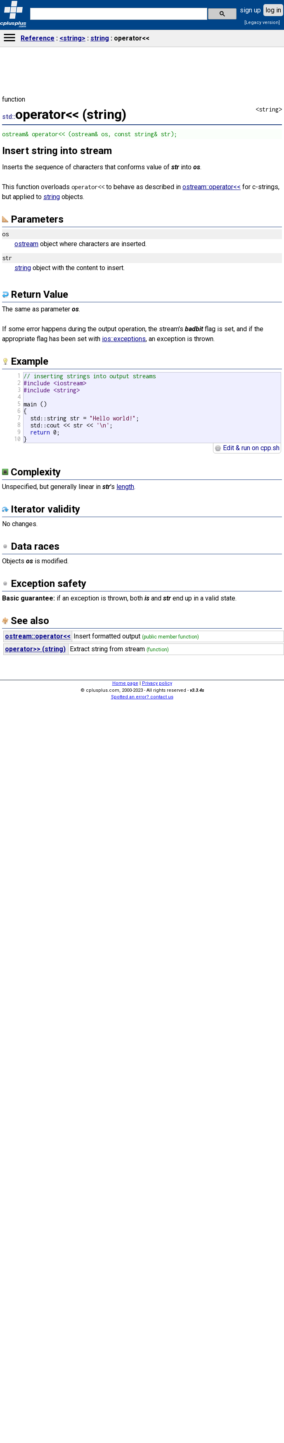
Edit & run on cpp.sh (247, 448)
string (99, 38)
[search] (117, 14)
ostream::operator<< (211, 187)
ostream (26, 244)
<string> (72, 38)
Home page (125, 683)
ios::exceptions (124, 339)
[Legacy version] (262, 22)
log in (273, 10)
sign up (250, 10)
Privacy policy (157, 683)
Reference (37, 38)
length (125, 487)
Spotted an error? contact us (142, 697)
